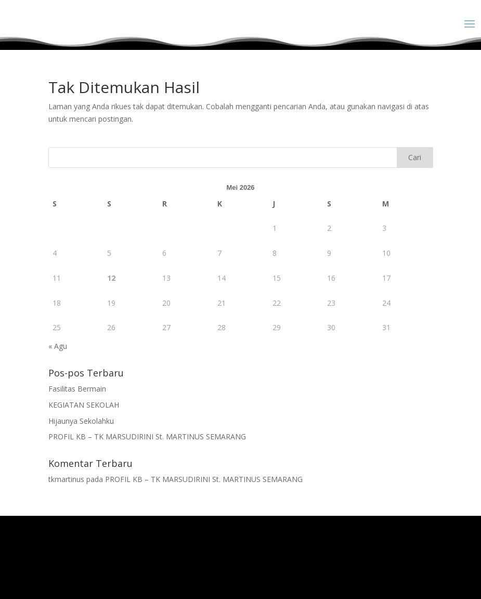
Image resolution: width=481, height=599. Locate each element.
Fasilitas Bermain (77, 389)
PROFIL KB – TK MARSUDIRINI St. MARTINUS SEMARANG (147, 436)
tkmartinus (66, 479)
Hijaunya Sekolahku (81, 421)
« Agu (57, 346)
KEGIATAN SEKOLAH (83, 405)
